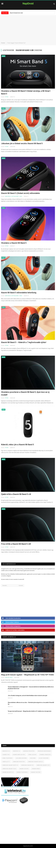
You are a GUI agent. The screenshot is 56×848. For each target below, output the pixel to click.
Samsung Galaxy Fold (9, 768)
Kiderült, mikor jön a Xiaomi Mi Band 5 (17, 444)
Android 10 (16, 751)
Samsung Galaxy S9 (27, 765)
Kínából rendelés (45, 754)
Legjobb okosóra (21, 758)
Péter (6, 96)
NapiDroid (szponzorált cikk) (13, 196)
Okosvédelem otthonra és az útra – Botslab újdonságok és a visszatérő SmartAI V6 (31, 703)
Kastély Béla (8, 677)
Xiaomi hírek (36, 768)
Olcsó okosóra (43, 758)
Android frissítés (28, 751)
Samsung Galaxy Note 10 (10, 765)
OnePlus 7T (6, 761)
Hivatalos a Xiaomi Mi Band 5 (13, 243)
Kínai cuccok (32, 754)
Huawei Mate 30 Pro (19, 754)
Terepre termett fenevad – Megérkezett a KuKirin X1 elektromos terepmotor (29, 711)
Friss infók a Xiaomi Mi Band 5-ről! (16, 544)
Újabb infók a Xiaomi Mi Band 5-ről (16, 494)
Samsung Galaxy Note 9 (35, 761)
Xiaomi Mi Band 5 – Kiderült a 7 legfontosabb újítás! (23, 342)
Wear (3, 56)
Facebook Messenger (44, 751)
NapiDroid (28, 3)
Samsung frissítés (19, 761)
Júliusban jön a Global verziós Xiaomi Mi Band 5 (22, 143)
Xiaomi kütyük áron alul (16, 13)
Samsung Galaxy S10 (43, 765)
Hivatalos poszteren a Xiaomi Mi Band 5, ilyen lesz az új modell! (25, 393)
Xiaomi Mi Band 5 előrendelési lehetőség (18, 293)
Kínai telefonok (7, 758)
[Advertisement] (28, 27)
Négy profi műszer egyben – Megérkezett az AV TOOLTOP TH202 (27, 675)
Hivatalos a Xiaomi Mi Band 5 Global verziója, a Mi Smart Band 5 (25, 92)
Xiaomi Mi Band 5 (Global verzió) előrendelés (20, 193)
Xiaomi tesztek (35, 772)
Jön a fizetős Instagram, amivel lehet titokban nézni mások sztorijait (27, 695)
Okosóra (32, 758)
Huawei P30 (6, 754)
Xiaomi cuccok (24, 768)
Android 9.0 (6, 751)
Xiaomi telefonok (22, 772)
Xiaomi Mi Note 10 (8, 772)
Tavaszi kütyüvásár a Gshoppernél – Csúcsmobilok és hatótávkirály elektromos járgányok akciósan (31, 687)
